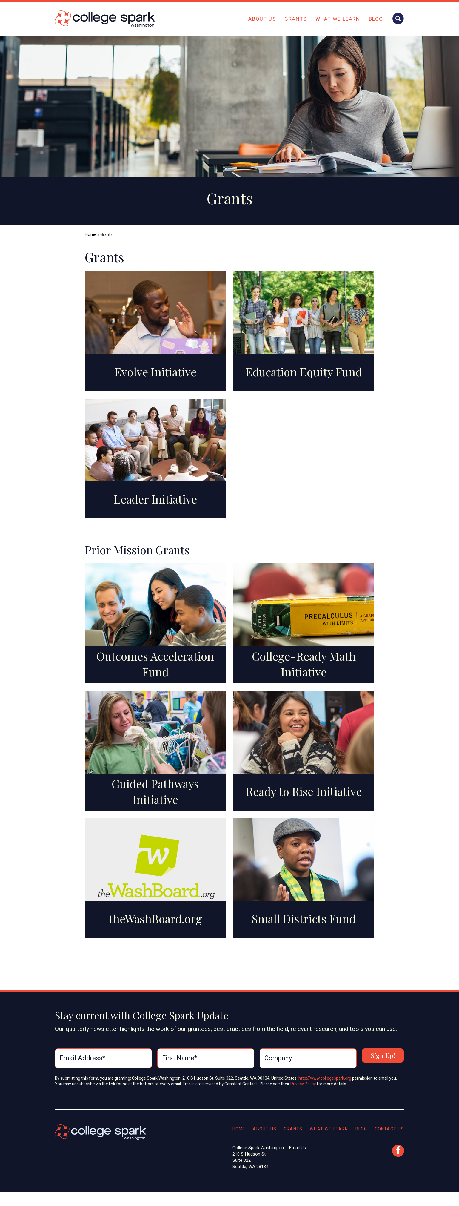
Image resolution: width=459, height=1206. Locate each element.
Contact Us (389, 1133)
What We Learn (337, 19)
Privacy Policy (303, 1088)
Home (90, 234)
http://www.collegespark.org (324, 1082)
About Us (262, 19)
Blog (376, 19)
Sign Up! (382, 1064)
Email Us (292, 1152)
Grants (295, 19)
